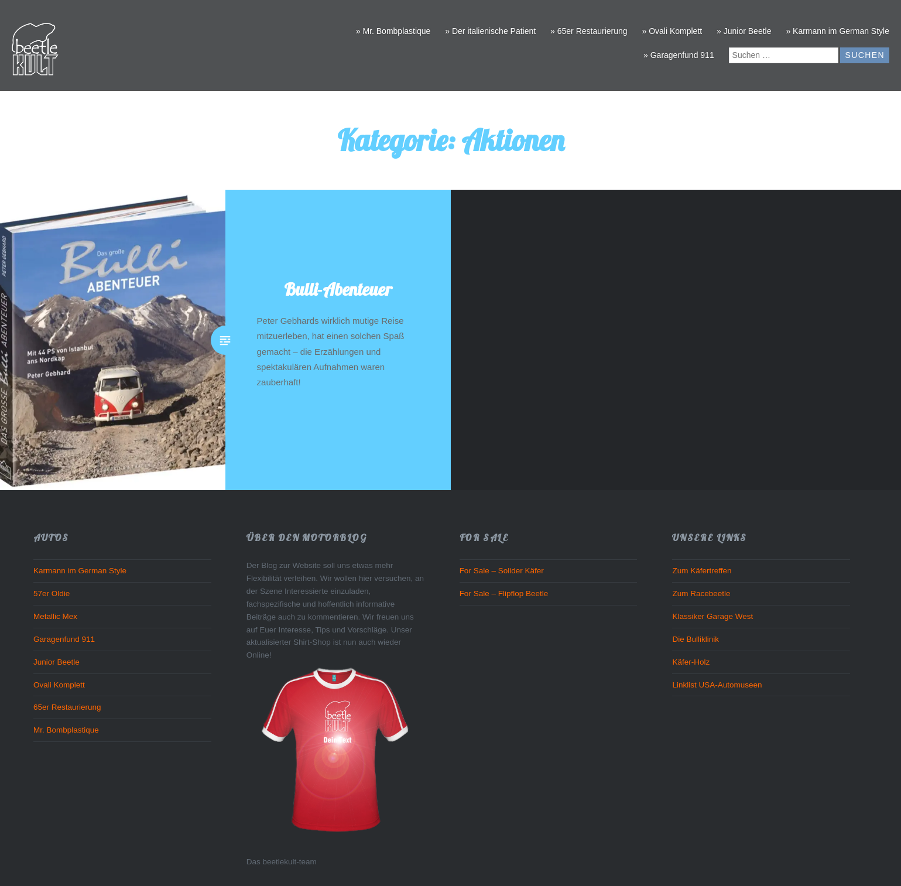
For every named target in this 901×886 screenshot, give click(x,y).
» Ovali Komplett (672, 31)
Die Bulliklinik (695, 639)
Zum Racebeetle (701, 593)
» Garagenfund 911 (678, 55)
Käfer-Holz (691, 662)
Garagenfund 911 (64, 639)
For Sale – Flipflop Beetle (504, 593)
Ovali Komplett (59, 684)
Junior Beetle (56, 662)
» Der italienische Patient (490, 31)
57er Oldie (51, 593)
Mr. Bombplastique (66, 730)
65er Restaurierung (67, 707)
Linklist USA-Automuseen (717, 684)
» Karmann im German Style (837, 31)
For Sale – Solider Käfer (502, 570)
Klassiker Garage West (712, 616)
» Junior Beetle (744, 31)
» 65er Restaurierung (589, 31)
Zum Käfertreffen (701, 570)
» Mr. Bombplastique (393, 31)
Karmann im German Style (79, 570)
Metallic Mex (55, 616)
